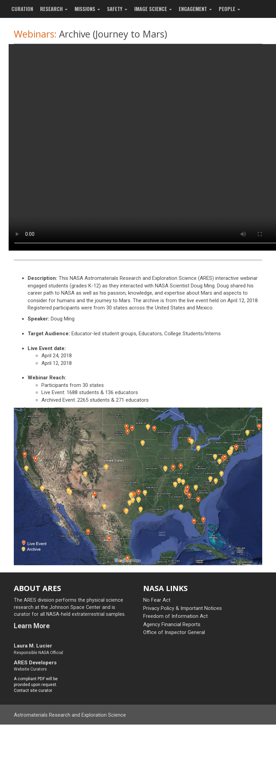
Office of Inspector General (174, 632)
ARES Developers (35, 663)
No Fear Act (156, 600)
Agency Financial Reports (171, 624)
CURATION (22, 8)
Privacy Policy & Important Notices (182, 608)
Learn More (32, 626)
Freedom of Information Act (175, 616)
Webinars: (35, 34)
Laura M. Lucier (33, 646)
